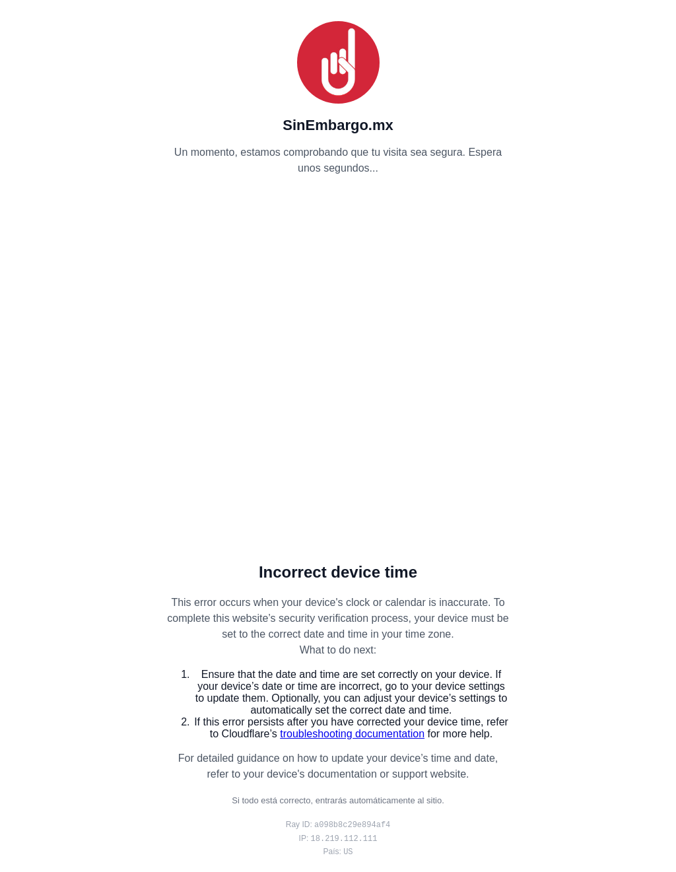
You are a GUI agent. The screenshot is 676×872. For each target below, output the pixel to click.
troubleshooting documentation (352, 733)
